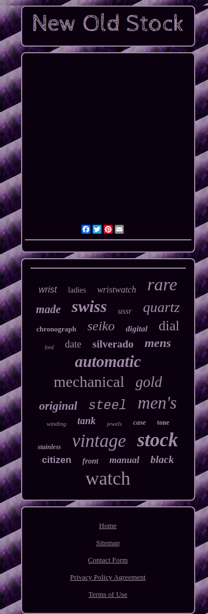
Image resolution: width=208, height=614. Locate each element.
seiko (101, 326)
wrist (48, 289)
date (73, 344)
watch (107, 478)
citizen (57, 460)
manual (124, 460)
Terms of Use (108, 594)
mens (158, 343)
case (139, 422)
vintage (99, 441)
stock (157, 440)
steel (107, 406)
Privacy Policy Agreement (107, 577)
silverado (113, 344)
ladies (77, 290)
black (162, 459)
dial (169, 325)
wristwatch (116, 289)
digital (137, 328)
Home (108, 525)
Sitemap (108, 542)
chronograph (57, 329)
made (48, 309)
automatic (108, 361)
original (58, 405)
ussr (125, 310)
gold (148, 382)
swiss (89, 306)
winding (56, 423)
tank (86, 420)
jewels (114, 423)
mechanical (89, 381)
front (91, 461)
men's (157, 402)
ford (49, 347)
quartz (161, 307)
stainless (49, 447)
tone (163, 422)
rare (162, 284)
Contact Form (108, 560)
